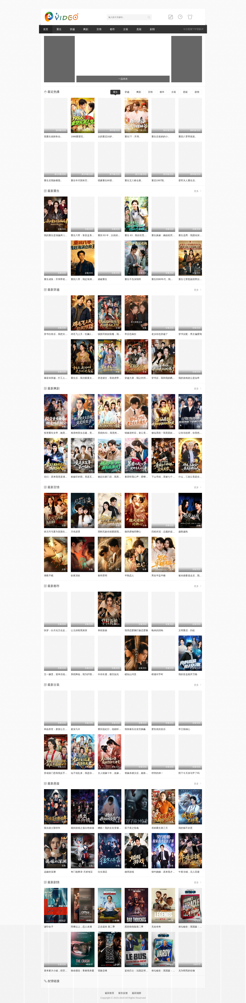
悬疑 (139, 29)
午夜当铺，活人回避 (189, 871)
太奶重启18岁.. (105, 136)
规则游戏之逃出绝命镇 (82, 828)
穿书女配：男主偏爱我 (190, 334)
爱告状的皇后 (159, 729)
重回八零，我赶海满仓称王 (85, 279)
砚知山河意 (130, 674)
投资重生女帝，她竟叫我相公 (59, 432)
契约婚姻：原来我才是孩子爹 (167, 871)
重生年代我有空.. (79, 180)
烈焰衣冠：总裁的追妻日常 (166, 531)
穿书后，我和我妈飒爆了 (164, 378)
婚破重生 (102, 279)
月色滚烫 (75, 531)
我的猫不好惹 (185, 828)
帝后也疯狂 (130, 334)
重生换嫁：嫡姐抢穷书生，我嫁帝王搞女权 (174, 235)
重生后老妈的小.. (160, 136)
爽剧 (85, 29)
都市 (112, 29)
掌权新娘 (102, 630)
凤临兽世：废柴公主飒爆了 (58, 729)
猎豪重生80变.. (105, 180)
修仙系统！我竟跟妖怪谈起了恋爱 (169, 432)
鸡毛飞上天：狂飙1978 (83, 334)
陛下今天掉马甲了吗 (189, 773)
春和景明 (102, 575)
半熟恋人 (129, 575)
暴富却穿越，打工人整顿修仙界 (60, 378)
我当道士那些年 (52, 828)
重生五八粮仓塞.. (133, 180)
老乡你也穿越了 (160, 334)
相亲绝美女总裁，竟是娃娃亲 (86, 432)
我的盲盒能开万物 (187, 674)
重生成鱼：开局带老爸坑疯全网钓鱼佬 (64, 279)
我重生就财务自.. (53, 136)
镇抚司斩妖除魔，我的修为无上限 (115, 334)
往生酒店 (102, 871)
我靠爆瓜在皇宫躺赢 (135, 729)
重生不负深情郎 (133, 279)
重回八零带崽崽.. (187, 136)
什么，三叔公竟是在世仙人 (192, 476)
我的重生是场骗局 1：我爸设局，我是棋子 (66, 235)
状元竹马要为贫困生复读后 (58, 531)
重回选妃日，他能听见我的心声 (114, 729)
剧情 (152, 29)
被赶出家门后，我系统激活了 (113, 476)
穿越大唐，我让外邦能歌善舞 (140, 378)
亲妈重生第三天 (160, 828)
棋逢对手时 (157, 674)
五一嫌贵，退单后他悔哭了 (58, 674)
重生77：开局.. (132, 136)
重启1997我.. (158, 180)
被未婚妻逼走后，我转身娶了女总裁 (197, 575)
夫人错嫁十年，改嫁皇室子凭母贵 (115, 773)
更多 (198, 191)
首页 (45, 29)
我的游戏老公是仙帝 (189, 378)
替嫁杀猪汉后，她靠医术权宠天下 (142, 773)
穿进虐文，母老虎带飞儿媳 (112, 378)
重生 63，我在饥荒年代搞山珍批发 (142, 235)
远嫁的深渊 (50, 871)
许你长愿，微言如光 (108, 674)
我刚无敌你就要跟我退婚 (111, 531)
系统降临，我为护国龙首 (83, 674)
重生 (59, 29)
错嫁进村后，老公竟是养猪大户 (141, 432)
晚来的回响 (157, 630)
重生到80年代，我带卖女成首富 (168, 279)
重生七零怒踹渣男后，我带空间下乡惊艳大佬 (201, 279)
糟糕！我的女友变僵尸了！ (112, 828)
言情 (99, 29)
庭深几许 (75, 729)
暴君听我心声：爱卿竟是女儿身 (141, 476)
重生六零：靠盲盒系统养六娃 (86, 235)
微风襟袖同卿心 (133, 531)
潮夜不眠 (48, 575)
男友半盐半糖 (159, 575)
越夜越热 (183, 531)
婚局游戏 (129, 871)
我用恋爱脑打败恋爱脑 (136, 630)
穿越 (72, 29)
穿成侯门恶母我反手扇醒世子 (59, 773)
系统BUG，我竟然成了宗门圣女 (114, 432)
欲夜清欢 (75, 575)
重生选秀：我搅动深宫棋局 (192, 235)
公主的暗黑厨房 (79, 630)
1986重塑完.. (77, 136)
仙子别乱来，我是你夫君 (83, 773)
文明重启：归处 (186, 630)
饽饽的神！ (157, 773)
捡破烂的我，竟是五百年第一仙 (87, 476)
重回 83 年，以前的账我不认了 (114, 235)
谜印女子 (48, 926)
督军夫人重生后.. (187, 180)
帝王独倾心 (184, 729)
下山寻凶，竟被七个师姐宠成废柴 (169, 476)
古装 (125, 29)
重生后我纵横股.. (53, 180)
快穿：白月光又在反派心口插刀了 (61, 630)
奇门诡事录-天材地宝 (82, 871)
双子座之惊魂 (132, 828)
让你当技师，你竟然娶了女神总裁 (196, 432)
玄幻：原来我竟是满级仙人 (58, 476)
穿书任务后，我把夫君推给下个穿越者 (64, 334)
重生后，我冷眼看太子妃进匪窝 (87, 378)
